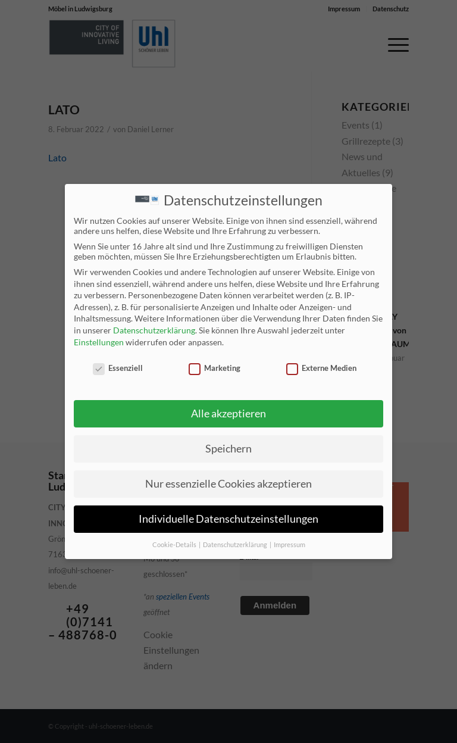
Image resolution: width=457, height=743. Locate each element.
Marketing (214, 367)
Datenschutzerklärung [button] (235, 543)
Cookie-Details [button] (175, 543)
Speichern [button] (228, 447)
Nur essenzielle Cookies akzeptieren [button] (228, 482)
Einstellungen (99, 341)
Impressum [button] (289, 543)
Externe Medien (321, 367)
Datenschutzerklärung (154, 329)
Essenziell (118, 367)
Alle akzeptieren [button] (228, 412)
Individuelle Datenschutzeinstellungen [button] (228, 517)
